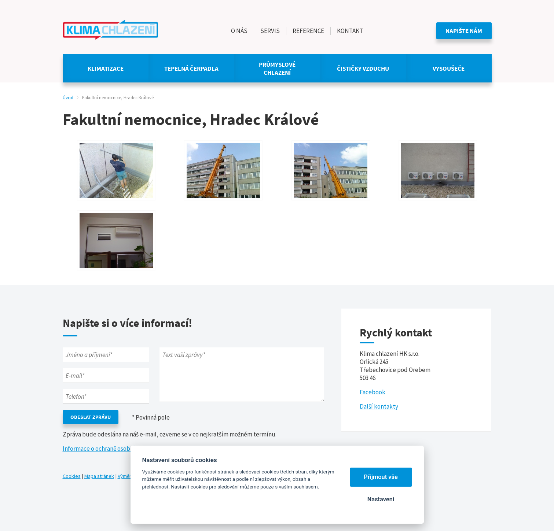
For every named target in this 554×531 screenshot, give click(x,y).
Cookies (72, 476)
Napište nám (463, 31)
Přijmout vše (381, 476)
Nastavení (380, 499)
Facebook (372, 392)
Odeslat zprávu (90, 417)
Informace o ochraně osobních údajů (110, 449)
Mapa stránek (99, 476)
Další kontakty (379, 406)
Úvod (68, 98)
